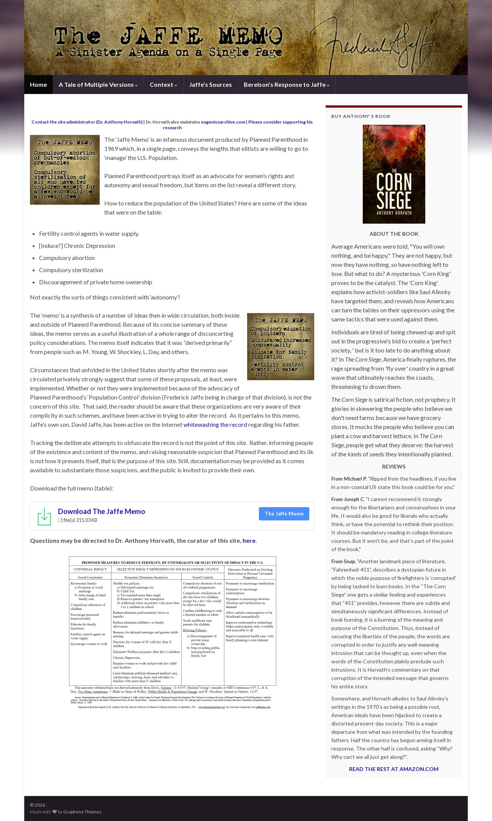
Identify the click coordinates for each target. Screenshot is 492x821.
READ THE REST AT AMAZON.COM (394, 769)
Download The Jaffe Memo (101, 511)
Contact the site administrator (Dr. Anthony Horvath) (87, 122)
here (249, 540)
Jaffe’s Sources (210, 84)
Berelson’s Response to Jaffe (287, 84)
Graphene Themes (82, 812)
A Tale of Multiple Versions (98, 84)
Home (38, 84)
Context (163, 84)
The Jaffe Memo (284, 514)
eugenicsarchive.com (223, 122)
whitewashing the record (215, 424)
